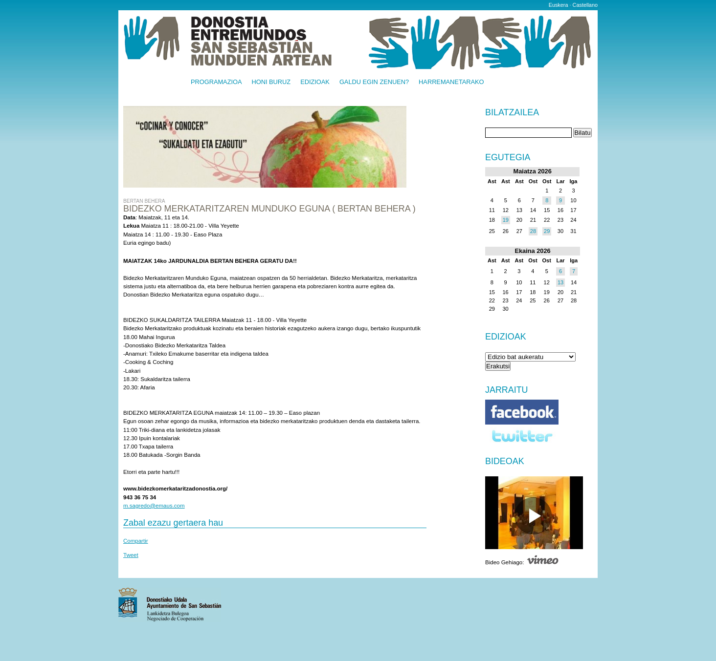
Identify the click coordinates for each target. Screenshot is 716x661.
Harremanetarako (451, 82)
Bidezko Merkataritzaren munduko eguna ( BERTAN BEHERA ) (269, 208)
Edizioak (315, 82)
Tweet (130, 555)
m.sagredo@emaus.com (154, 506)
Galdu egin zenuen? (374, 82)
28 (533, 231)
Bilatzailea (512, 112)
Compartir (135, 541)
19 (506, 220)
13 (560, 282)
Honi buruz (271, 82)
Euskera (558, 5)
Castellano (585, 5)
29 (547, 231)
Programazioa (216, 82)
